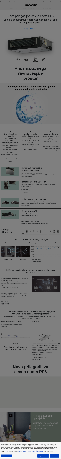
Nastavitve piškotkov (7, 455)
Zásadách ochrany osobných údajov (35, 451)
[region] (30, 450)
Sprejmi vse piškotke (43, 455)
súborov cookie (22, 451)
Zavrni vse (54, 455)
